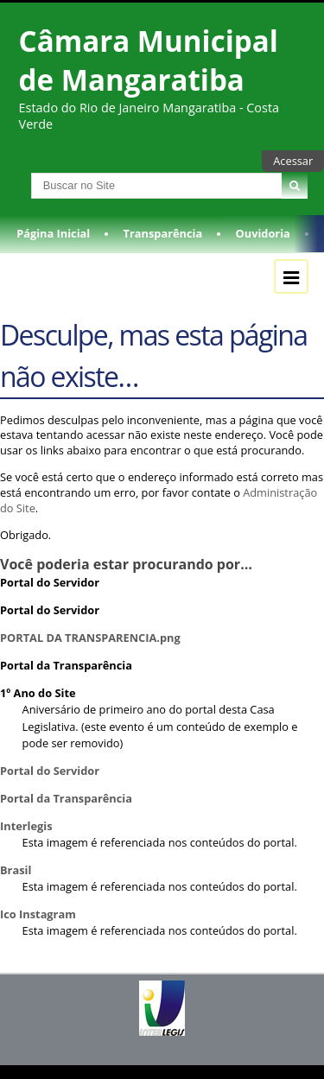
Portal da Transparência (66, 665)
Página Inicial (53, 233)
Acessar (293, 160)
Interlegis (26, 826)
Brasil (15, 870)
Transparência (163, 233)
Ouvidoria (263, 233)
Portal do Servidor (49, 582)
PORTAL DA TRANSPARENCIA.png (90, 637)
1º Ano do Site (38, 693)
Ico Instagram (38, 914)
